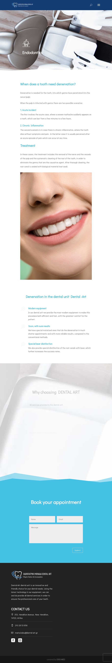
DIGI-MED (61, 659)
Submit (78, 550)
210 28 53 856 (19, 625)
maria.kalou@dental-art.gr (24, 632)
